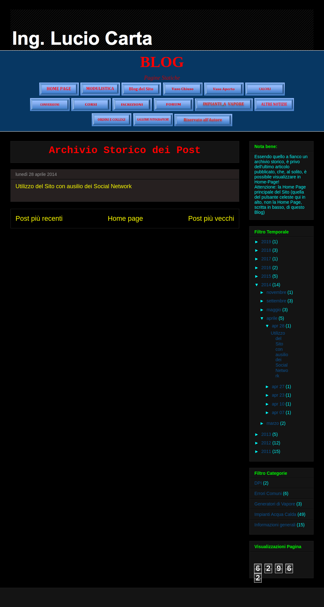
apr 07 (279, 412)
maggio (274, 309)
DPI (258, 483)
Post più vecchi (211, 218)
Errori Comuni (268, 493)
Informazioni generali (275, 524)
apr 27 (279, 386)
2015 (266, 276)
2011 (266, 451)
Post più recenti (39, 218)
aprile (272, 318)
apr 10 (279, 403)
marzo (273, 423)
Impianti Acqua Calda (275, 514)
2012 (266, 442)
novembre (276, 292)
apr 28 (279, 325)
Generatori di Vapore (274, 503)
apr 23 (279, 395)
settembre (276, 300)
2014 (266, 284)
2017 (266, 258)
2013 (266, 434)
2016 (266, 267)
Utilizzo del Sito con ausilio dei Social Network (74, 186)
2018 (266, 250)
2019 (266, 241)
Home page (125, 218)
